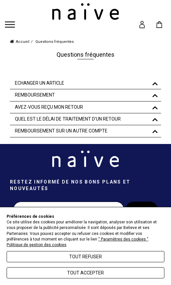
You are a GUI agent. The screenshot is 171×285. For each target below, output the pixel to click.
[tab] (85, 83)
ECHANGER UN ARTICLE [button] (39, 83)
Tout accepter (85, 272)
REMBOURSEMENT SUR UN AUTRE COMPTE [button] (61, 130)
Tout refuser (85, 256)
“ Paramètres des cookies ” (123, 239)
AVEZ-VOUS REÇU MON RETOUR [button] (49, 107)
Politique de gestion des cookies (36, 244)
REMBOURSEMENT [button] (35, 95)
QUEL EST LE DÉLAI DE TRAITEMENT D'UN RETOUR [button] (68, 119)
